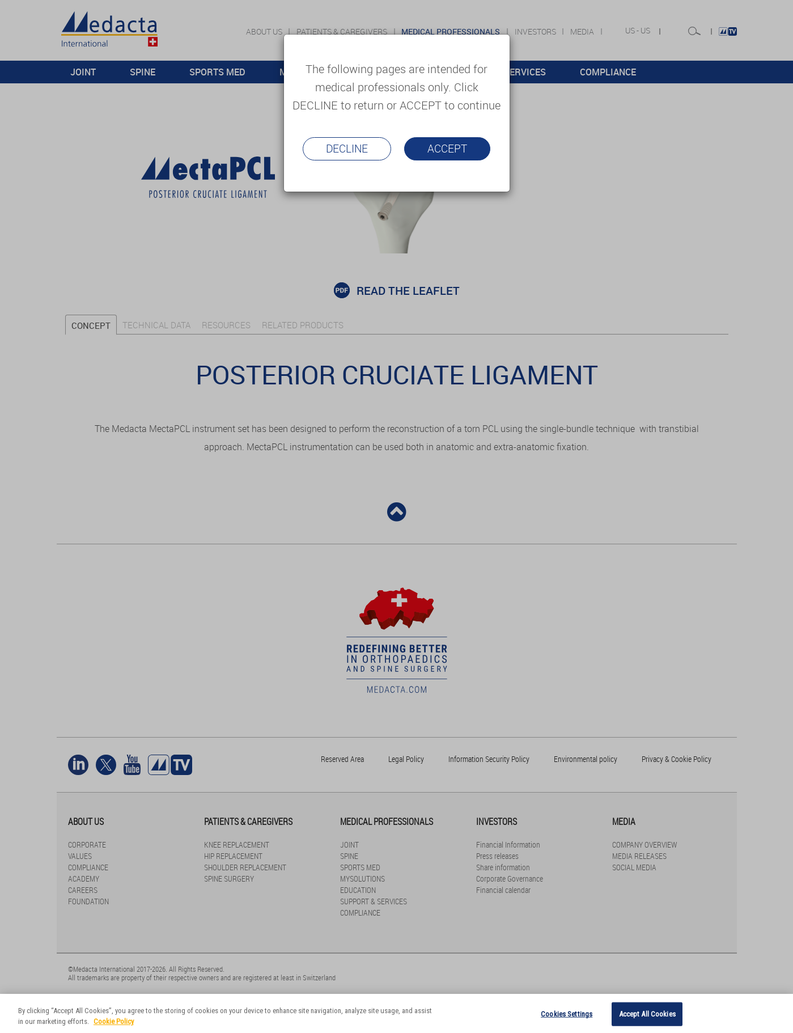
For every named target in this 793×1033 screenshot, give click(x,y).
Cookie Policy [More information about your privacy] (114, 1021)
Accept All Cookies (647, 1014)
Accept (447, 148)
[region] (396, 1013)
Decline (347, 148)
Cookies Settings (566, 1014)
